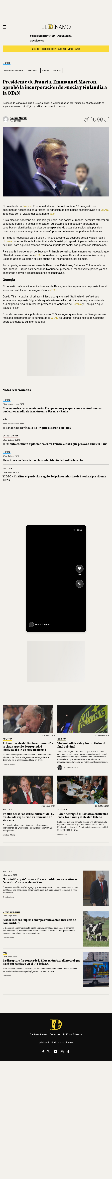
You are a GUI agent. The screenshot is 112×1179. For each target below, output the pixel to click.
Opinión (61, 739)
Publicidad (44, 1042)
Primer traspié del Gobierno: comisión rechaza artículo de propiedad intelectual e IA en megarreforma (28, 746)
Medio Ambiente (11, 912)
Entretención (10, 436)
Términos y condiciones (62, 1042)
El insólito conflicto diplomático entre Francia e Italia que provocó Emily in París (55, 444)
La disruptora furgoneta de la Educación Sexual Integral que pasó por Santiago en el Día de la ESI (41, 962)
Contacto (55, 1034)
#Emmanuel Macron (13, 70)
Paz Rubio (62, 834)
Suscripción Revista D (42, 35)
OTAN (39, 255)
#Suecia (57, 70)
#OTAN (45, 70)
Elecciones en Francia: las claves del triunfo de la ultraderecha (43, 460)
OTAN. (104, 209)
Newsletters (37, 40)
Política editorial (72, 1034)
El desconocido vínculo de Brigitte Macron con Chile (37, 428)
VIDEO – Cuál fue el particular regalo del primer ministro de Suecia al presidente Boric (54, 477)
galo (52, 213)
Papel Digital (64, 35)
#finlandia (32, 70)
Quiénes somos (38, 1034)
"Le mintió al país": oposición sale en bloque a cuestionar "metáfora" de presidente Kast (40, 880)
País (5, 419)
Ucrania (8, 241)
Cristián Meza (9, 764)
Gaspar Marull (18, 117)
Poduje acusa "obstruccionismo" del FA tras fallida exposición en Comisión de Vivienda (28, 817)
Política (7, 468)
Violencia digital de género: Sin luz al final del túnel (81, 744)
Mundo (6, 63)
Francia (27, 206)
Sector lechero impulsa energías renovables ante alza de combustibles (39, 921)
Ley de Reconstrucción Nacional (49, 48)
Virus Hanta (74, 48)
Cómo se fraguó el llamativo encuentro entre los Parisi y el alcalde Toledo (82, 815)
